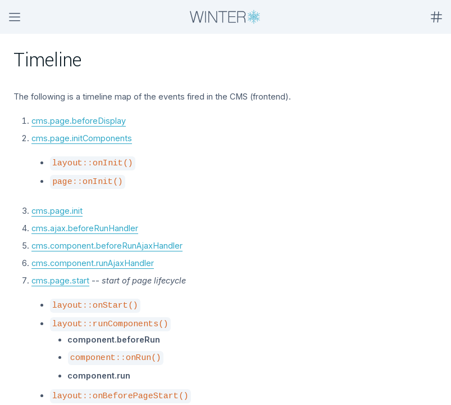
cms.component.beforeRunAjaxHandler (107, 245)
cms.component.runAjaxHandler (92, 263)
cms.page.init (57, 210)
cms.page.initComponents (81, 138)
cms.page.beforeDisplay (78, 120)
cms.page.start (60, 280)
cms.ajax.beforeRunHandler (84, 228)
